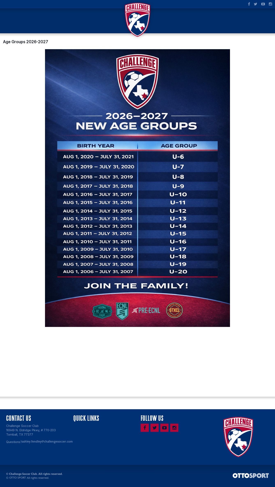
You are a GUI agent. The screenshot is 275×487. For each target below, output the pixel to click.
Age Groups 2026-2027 (25, 42)
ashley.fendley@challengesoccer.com (47, 442)
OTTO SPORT (17, 478)
